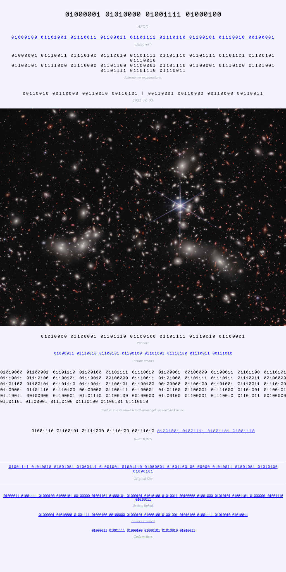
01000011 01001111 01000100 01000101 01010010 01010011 (143, 530)
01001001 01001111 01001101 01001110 (206, 430)
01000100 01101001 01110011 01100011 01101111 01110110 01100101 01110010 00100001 (143, 37)
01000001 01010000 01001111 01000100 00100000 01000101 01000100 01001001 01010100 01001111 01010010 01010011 (143, 514)
